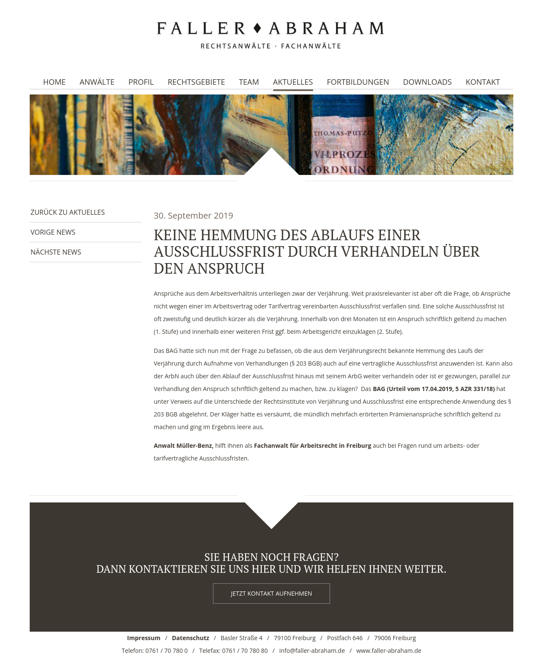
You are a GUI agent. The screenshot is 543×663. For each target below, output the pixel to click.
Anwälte (97, 82)
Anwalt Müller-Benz (183, 445)
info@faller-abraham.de (312, 650)
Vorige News (53, 232)
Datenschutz (190, 638)
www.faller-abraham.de (388, 650)
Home (54, 82)
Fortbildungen (358, 82)
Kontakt (483, 82)
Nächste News (56, 252)
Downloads (427, 82)
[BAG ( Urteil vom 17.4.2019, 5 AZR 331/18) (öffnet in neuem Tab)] (434, 389)
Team (249, 82)
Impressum (144, 638)
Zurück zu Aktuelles (68, 212)
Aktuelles (293, 82)
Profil (141, 82)
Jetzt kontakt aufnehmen (271, 593)
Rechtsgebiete (196, 82)
